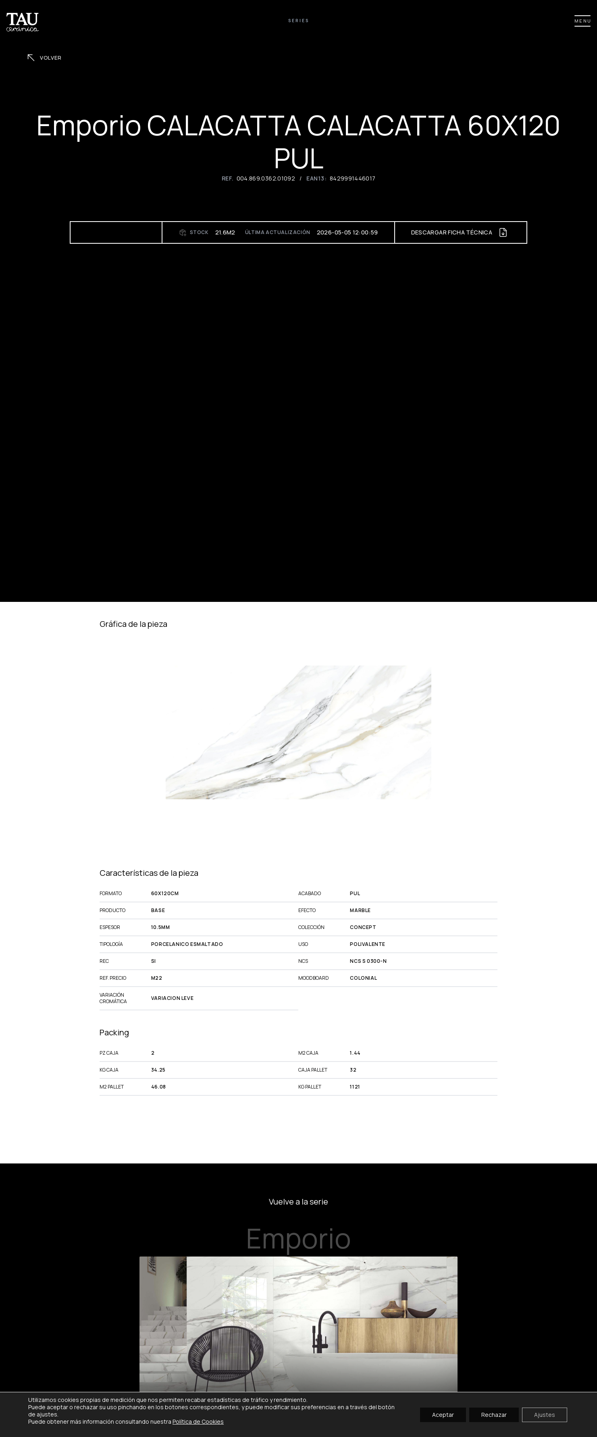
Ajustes (544, 1414)
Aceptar (443, 1414)
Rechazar (494, 1414)
